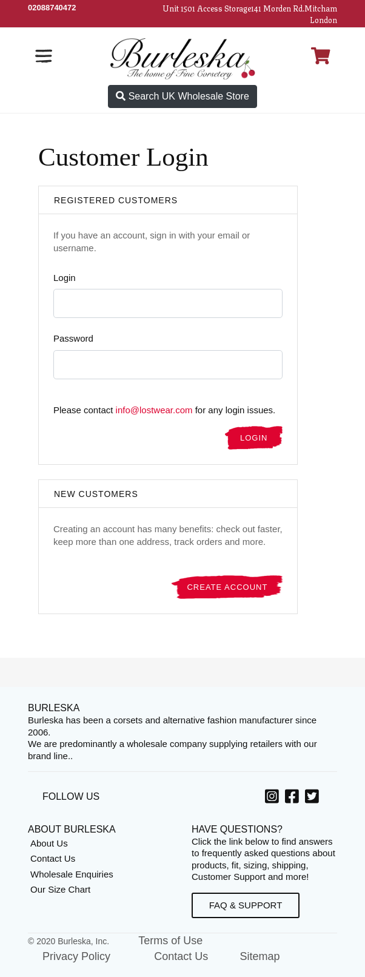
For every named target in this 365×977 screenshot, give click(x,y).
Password (73, 338)
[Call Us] (52, 7)
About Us (49, 843)
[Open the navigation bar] (43, 55)
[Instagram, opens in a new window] (274, 799)
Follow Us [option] (70, 796)
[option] (274, 798)
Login (64, 277)
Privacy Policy (76, 956)
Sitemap (259, 956)
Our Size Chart (60, 889)
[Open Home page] (182, 58)
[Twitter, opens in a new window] (314, 799)
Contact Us (52, 858)
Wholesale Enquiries (71, 874)
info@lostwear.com (154, 410)
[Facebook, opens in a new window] (294, 799)
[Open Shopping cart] (321, 55)
